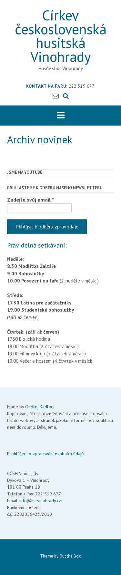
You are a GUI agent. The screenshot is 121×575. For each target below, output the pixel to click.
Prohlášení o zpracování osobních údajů (45, 454)
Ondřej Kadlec (39, 407)
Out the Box (70, 556)
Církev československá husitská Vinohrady (60, 36)
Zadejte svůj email (30, 199)
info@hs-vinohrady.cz (40, 500)
